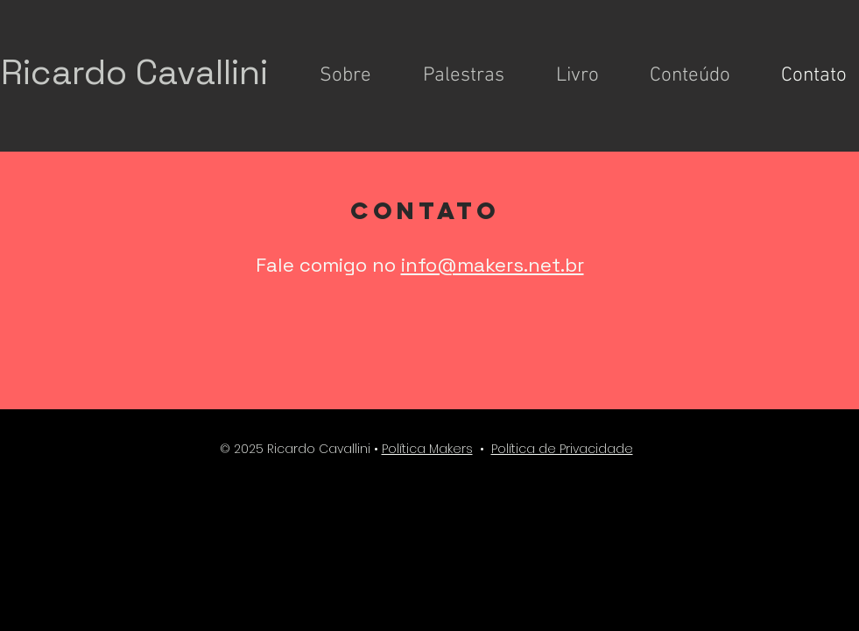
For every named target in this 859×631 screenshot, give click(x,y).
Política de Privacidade (562, 448)
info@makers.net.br (492, 264)
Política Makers (427, 448)
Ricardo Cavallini (134, 72)
